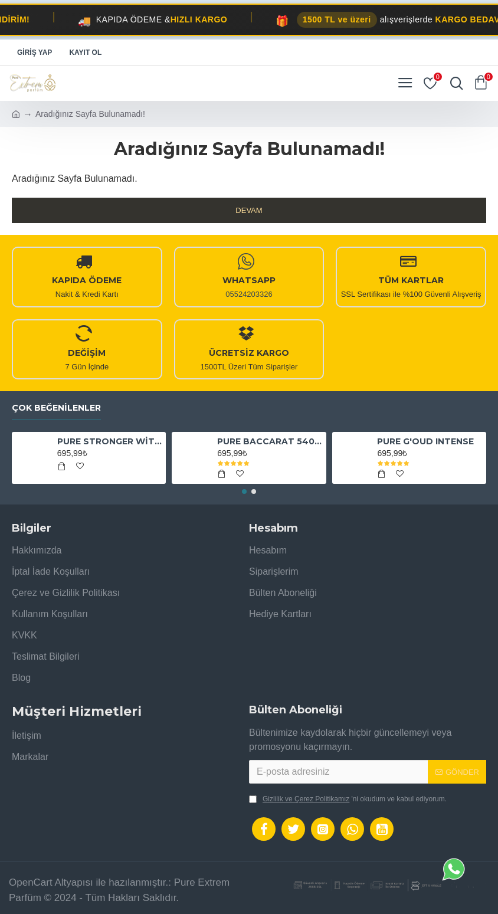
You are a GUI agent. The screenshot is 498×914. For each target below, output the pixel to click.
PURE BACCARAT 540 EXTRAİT (269, 441)
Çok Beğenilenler (56, 408)
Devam (248, 210)
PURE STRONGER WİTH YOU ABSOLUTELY (109, 441)
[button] (244, 491)
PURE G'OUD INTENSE (425, 441)
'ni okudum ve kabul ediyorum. (348, 799)
